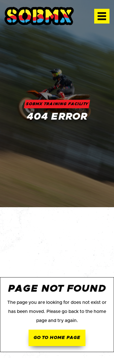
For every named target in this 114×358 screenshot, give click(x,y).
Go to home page (57, 337)
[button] (101, 16)
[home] (45, 16)
